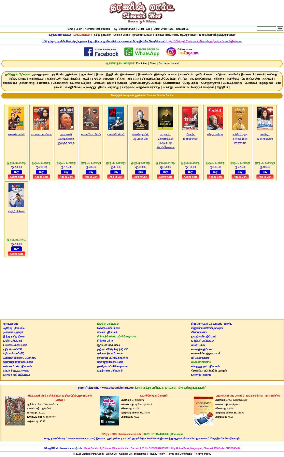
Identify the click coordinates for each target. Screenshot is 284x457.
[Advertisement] (142, 287)
